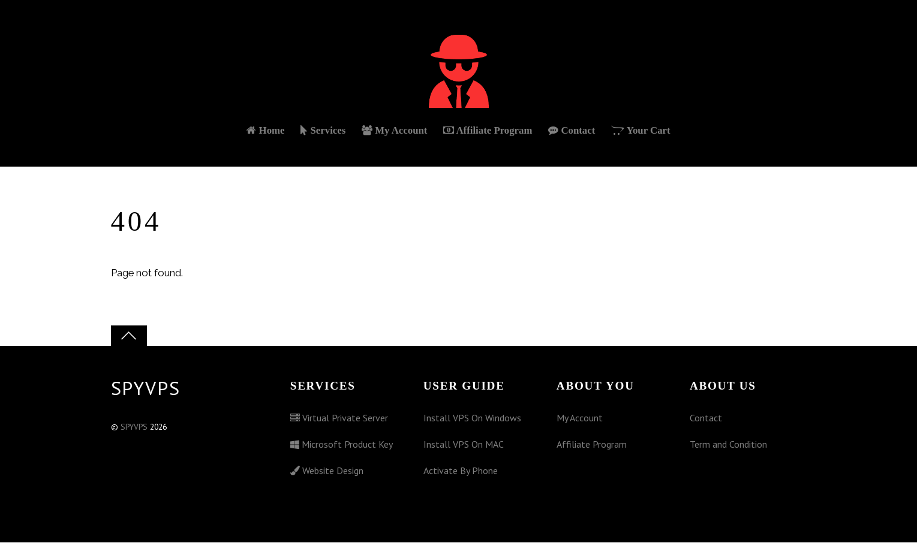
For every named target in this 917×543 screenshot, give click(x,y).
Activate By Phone (460, 471)
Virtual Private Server (339, 419)
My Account (394, 132)
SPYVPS (134, 428)
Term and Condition (728, 445)
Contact (572, 132)
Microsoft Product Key (341, 445)
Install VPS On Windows (472, 419)
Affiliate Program (488, 132)
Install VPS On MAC (463, 445)
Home (264, 132)
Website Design (326, 471)
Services (322, 132)
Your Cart (641, 132)
